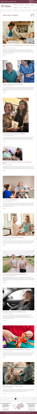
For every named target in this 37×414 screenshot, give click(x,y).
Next (34, 398)
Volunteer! (24, 7)
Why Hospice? (21, 4)
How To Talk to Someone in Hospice (10, 199)
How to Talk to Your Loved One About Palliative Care (14, 237)
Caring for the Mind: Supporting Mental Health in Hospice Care (16, 274)
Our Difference (16, 4)
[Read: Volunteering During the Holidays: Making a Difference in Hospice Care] (18, 336)
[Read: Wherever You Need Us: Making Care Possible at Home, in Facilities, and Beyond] (12, 153)
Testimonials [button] (16, 7)
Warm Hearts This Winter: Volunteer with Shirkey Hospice (15, 311)
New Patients (27, 4)
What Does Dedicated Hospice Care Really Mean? (13, 84)
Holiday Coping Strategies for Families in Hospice (13, 386)
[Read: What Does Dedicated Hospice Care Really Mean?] (18, 71)
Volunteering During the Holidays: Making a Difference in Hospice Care (17, 349)
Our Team (32, 4)
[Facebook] (35, 1)
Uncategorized (9, 135)
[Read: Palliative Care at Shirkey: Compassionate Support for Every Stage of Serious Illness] (18, 32)
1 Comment (4, 135)
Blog (9, 85)
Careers (21, 7)
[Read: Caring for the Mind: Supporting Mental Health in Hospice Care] (18, 261)
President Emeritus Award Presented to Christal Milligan (14, 133)
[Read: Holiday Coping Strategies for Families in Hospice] (18, 373)
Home (29, 7)
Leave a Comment (5, 85)
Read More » (4, 92)
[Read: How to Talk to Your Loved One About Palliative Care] (18, 224)
